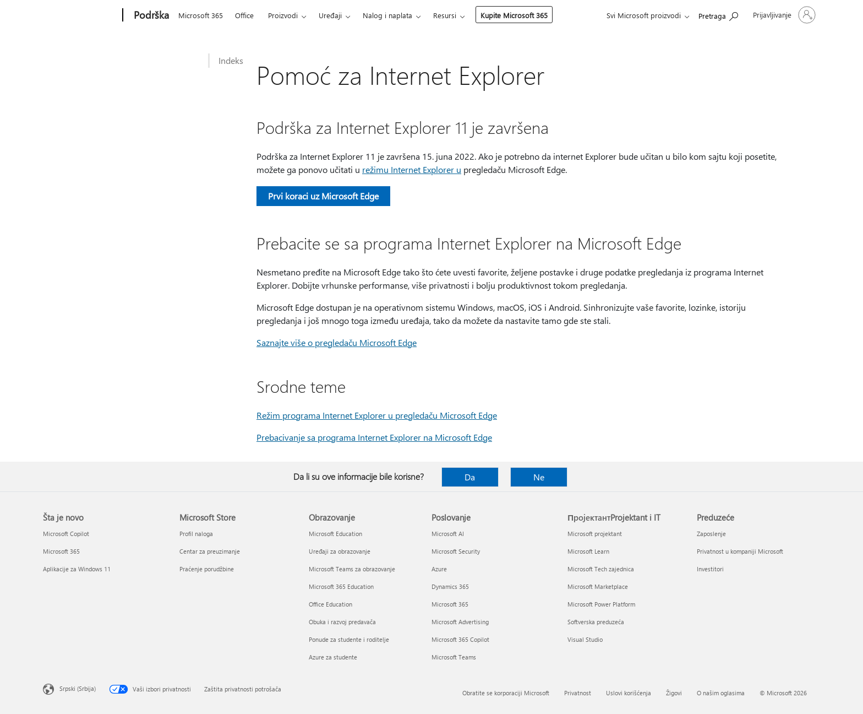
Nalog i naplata (387, 15)
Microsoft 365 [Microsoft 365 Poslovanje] (450, 604)
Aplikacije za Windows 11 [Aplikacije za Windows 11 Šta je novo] (77, 569)
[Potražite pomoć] (718, 14)
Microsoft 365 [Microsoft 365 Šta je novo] (61, 551)
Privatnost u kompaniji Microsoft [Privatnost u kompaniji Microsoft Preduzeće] (740, 551)
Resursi (444, 15)
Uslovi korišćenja (628, 693)
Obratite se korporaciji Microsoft (505, 693)
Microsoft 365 (200, 15)
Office (244, 15)
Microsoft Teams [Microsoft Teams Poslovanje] (454, 657)
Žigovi (674, 693)
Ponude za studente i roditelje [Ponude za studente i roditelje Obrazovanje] (349, 639)
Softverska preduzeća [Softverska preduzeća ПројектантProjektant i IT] (595, 622)
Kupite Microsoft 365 (514, 15)
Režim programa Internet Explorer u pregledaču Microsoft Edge (376, 415)
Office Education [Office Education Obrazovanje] (330, 604)
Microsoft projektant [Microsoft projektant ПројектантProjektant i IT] (594, 533)
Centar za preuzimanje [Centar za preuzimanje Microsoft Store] (209, 551)
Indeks (231, 60)
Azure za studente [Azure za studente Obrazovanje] (333, 657)
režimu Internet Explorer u (411, 169)
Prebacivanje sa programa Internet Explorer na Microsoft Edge (374, 437)
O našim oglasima (721, 693)
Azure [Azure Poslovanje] (439, 569)
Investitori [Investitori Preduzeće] (710, 569)
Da (470, 477)
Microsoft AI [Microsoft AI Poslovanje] (448, 533)
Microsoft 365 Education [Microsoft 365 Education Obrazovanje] (341, 586)
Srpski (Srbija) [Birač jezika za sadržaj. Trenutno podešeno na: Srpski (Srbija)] (77, 688)
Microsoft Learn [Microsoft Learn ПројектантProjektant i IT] (588, 551)
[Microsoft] (80, 15)
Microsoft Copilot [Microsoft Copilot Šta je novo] (66, 533)
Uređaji (330, 15)
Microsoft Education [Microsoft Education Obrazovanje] (335, 533)
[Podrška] (150, 15)
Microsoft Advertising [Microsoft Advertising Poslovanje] (460, 622)
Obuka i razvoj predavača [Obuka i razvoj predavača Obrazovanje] (342, 622)
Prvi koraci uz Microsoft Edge (323, 196)
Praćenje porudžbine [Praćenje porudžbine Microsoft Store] (206, 569)
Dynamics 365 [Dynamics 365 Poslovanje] (450, 586)
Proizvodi (283, 15)
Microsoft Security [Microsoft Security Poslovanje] (456, 551)
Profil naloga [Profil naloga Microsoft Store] (196, 533)
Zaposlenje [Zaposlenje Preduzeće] (711, 533)
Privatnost (577, 693)
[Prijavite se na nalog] (783, 15)
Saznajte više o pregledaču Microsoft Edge (336, 342)
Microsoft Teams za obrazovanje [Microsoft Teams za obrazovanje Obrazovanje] (352, 569)
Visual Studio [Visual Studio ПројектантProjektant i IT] (585, 639)
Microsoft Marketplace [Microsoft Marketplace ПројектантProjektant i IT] (597, 586)
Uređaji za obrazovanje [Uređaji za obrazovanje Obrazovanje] (339, 551)
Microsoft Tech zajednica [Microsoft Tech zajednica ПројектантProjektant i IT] (600, 569)
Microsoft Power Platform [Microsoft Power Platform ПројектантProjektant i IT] (601, 604)
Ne (538, 477)
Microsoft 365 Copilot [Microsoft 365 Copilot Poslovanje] (460, 639)
